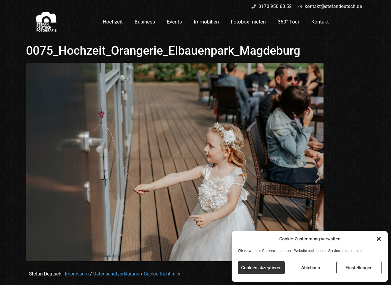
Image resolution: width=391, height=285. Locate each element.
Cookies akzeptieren (261, 267)
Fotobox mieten (248, 22)
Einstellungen (359, 267)
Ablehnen (310, 267)
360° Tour (288, 22)
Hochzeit (113, 22)
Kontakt (320, 22)
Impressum (77, 274)
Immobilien (206, 22)
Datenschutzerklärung (116, 274)
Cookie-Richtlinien (163, 274)
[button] (379, 239)
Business (145, 22)
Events (174, 22)
